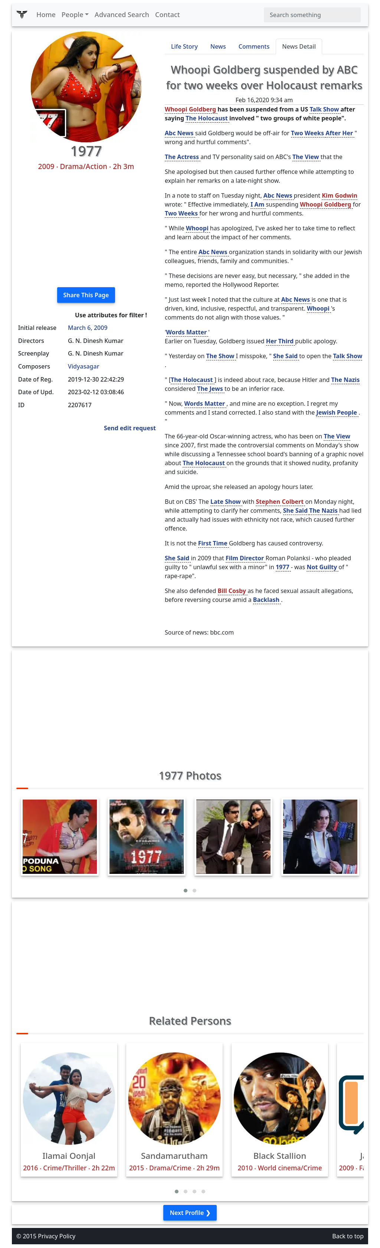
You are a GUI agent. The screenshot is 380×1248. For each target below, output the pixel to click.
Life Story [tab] (184, 46)
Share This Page (86, 295)
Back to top (348, 1236)
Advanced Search (122, 14)
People (72, 14)
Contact (167, 14)
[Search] (312, 14)
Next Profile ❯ (190, 1213)
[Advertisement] (86, 229)
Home (46, 14)
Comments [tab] (254, 46)
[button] (185, 890)
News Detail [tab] (299, 46)
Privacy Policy (56, 1236)
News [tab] (218, 46)
